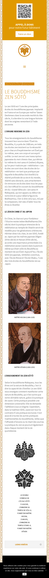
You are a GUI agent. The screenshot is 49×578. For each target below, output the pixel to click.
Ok (24, 574)
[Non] (46, 570)
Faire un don (24, 34)
